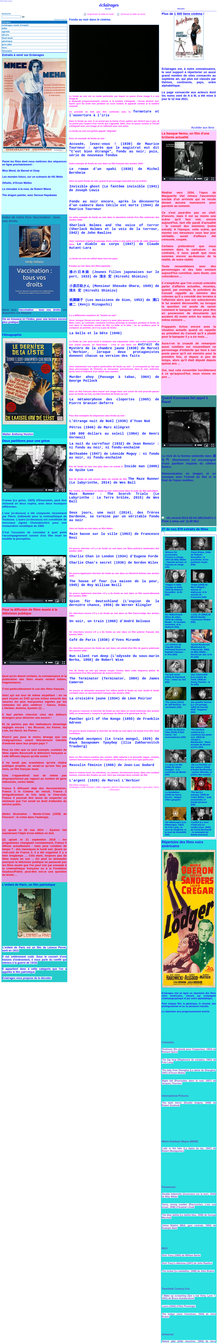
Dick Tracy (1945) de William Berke (181, 1255)
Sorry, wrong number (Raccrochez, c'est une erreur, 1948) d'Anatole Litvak (189, 1205)
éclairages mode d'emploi (15, 25)
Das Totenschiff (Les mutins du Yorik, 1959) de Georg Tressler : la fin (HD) (200, 679)
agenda (6, 31)
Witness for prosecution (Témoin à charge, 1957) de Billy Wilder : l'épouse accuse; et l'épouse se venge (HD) (175, 559)
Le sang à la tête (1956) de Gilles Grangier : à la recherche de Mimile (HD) (175, 769)
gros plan (7, 44)
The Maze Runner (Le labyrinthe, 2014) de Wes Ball (114, 481)
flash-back (7, 38)
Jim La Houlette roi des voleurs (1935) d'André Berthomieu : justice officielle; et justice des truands (201, 769)
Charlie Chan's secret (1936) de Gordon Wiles (113, 563)
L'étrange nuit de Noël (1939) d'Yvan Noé (109, 421)
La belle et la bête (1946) (95, 333)
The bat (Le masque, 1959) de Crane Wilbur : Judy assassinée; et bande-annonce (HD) (201, 798)
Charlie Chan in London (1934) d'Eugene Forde (113, 556)
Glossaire (7, 51)
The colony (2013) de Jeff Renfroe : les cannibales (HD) (175, 704)
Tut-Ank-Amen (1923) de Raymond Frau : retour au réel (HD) (175, 678)
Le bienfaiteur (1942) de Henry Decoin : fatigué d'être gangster (173, 796)
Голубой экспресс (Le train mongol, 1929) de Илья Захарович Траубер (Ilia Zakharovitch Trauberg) (114, 742)
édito (4, 28)
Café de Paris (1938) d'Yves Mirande (104, 640)
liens (4, 47)
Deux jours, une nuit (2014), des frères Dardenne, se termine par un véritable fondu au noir (114, 516)
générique (7, 41)
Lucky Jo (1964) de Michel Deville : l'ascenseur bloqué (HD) (201, 618)
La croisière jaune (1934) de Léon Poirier (110, 698)
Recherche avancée (60, 19)
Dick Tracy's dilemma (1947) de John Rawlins (187, 1263)
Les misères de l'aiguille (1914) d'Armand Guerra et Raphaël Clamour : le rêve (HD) (175, 649)
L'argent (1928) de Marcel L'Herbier (104, 780)
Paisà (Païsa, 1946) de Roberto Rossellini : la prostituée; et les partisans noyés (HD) (201, 558)
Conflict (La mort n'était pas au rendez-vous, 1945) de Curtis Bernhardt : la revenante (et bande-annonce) (201, 828)
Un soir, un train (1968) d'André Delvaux (109, 621)
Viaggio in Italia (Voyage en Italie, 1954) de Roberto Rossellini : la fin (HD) (174, 589)
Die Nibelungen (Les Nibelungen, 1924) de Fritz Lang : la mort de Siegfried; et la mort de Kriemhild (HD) (175, 828)
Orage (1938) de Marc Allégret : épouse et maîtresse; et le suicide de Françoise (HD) (199, 590)
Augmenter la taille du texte (98, 14)
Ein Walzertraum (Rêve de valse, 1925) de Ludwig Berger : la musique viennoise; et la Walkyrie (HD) (175, 620)
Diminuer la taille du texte (130, 14)
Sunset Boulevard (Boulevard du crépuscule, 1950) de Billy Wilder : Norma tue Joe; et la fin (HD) (201, 650)
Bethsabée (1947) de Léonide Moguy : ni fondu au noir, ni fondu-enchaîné (114, 456)
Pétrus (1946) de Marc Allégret (99, 427)
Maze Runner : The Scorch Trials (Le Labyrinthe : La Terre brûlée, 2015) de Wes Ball (114, 497)
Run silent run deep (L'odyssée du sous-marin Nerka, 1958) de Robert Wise (114, 658)
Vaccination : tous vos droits (39, 309)
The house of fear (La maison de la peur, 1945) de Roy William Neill (114, 583)
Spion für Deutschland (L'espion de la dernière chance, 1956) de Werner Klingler (114, 603)
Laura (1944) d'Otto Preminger (178, 1306)
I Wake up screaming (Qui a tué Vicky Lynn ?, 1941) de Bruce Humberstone (189, 1297)
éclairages (109, 5)
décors (5, 35)
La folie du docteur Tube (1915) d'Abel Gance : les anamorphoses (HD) (175, 733)
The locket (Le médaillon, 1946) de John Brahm (188, 1271)
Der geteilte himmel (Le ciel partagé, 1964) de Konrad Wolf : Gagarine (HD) (201, 707)
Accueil (108, 9)
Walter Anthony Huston (17, 434)
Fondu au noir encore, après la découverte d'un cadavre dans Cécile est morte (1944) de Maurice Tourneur (114, 205)
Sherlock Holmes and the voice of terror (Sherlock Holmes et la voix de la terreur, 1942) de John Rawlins (114, 229)
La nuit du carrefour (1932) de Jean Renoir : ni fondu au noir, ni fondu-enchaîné (114, 445)
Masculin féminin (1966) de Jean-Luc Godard (111, 765)
